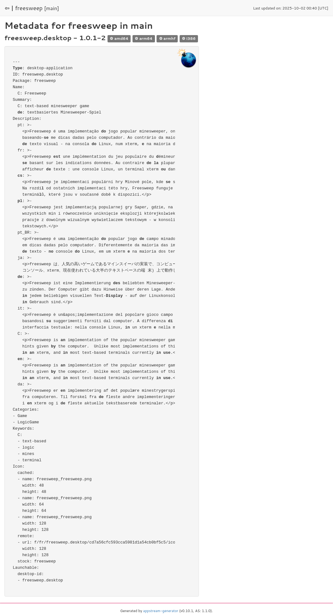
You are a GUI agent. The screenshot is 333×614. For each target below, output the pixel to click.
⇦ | (9, 8)
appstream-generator (160, 610)
